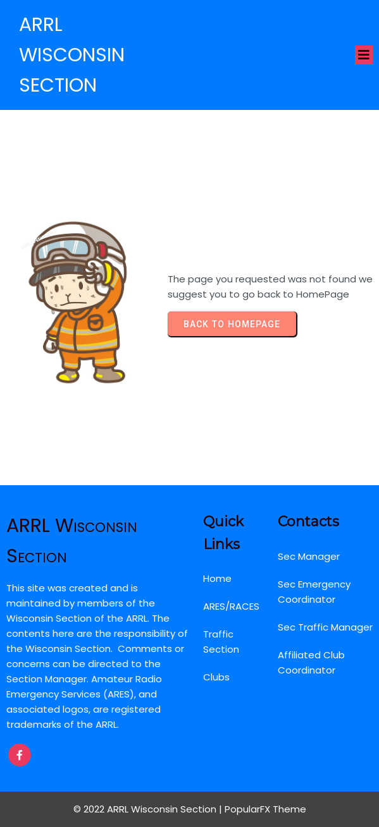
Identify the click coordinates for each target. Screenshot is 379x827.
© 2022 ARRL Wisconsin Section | (149, 809)
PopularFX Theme (265, 809)
